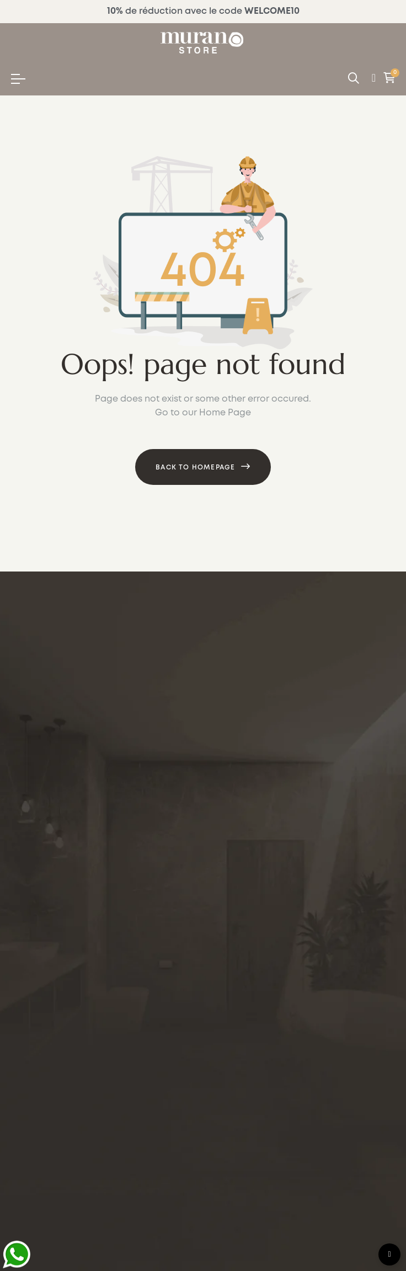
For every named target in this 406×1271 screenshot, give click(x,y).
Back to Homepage (195, 467)
